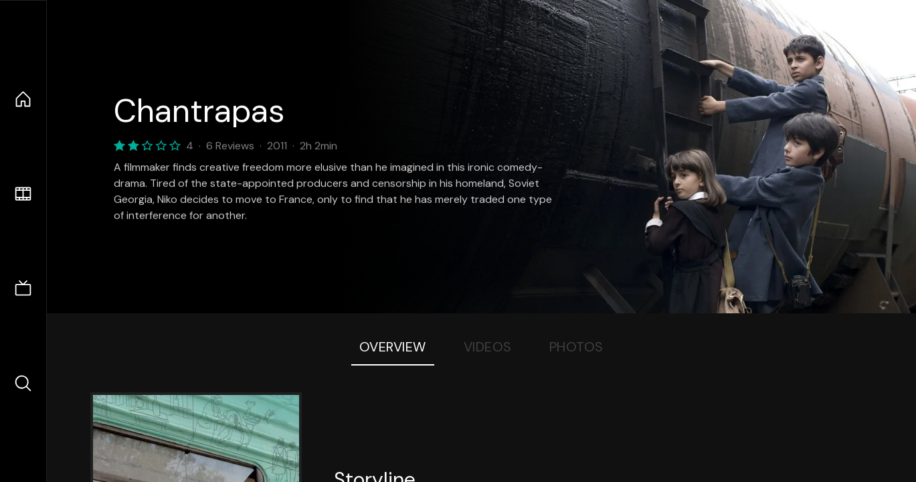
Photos (576, 346)
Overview (392, 346)
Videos (488, 346)
